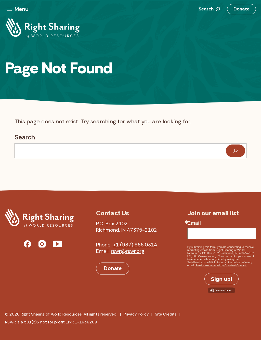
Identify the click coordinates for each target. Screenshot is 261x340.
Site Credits (166, 314)
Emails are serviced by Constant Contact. (221, 265)
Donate (241, 9)
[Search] (235, 151)
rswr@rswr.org (127, 251)
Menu (18, 9)
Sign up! (221, 279)
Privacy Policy (136, 314)
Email (194, 223)
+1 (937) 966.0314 (135, 244)
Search (25, 137)
